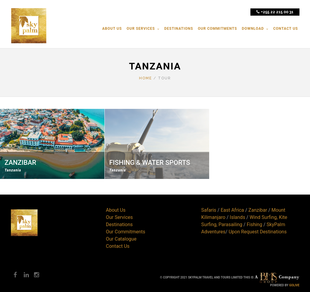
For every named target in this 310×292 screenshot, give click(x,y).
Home (145, 78)
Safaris (208, 210)
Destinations (119, 224)
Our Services (119, 217)
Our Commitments (125, 232)
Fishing (254, 224)
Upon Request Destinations (258, 232)
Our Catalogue (121, 239)
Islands (237, 217)
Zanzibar (257, 210)
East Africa (232, 210)
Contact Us (118, 246)
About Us (116, 210)
